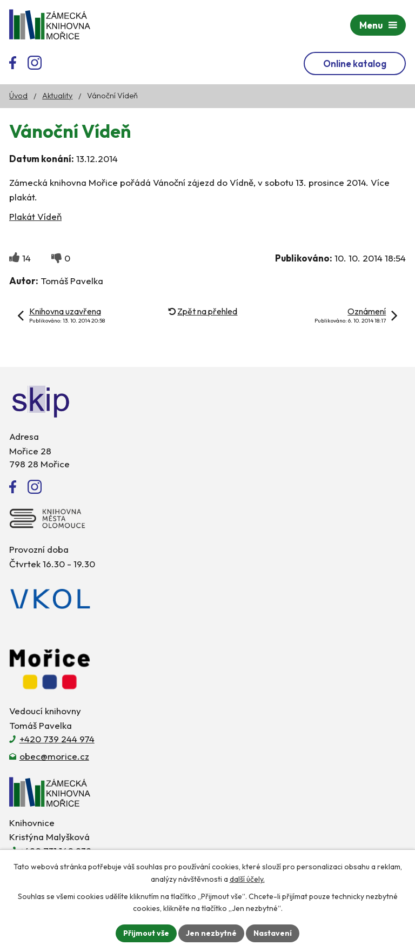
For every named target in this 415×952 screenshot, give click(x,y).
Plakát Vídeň (35, 216)
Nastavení (272, 933)
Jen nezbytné (211, 933)
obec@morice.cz (54, 756)
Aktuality (57, 95)
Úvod (18, 95)
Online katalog (354, 63)
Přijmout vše (146, 933)
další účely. (247, 879)
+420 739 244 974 (57, 739)
